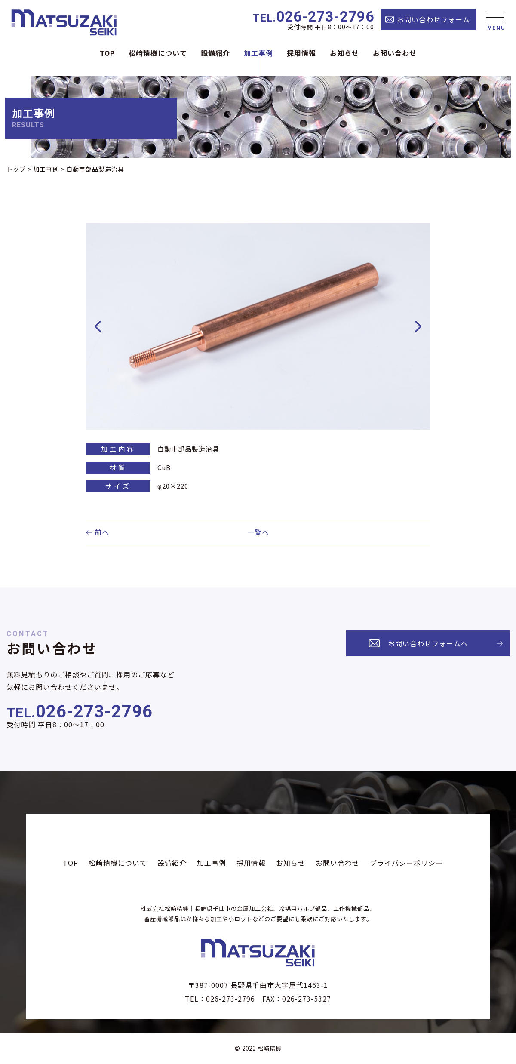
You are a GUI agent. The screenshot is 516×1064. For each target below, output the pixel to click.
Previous (98, 326)
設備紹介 (215, 52)
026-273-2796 (313, 16)
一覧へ (258, 532)
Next (418, 326)
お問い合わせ (395, 52)
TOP (107, 52)
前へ (102, 532)
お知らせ (344, 52)
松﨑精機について (158, 52)
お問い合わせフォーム (433, 19)
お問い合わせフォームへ (428, 643)
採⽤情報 (301, 52)
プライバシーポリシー (406, 863)
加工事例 (258, 52)
